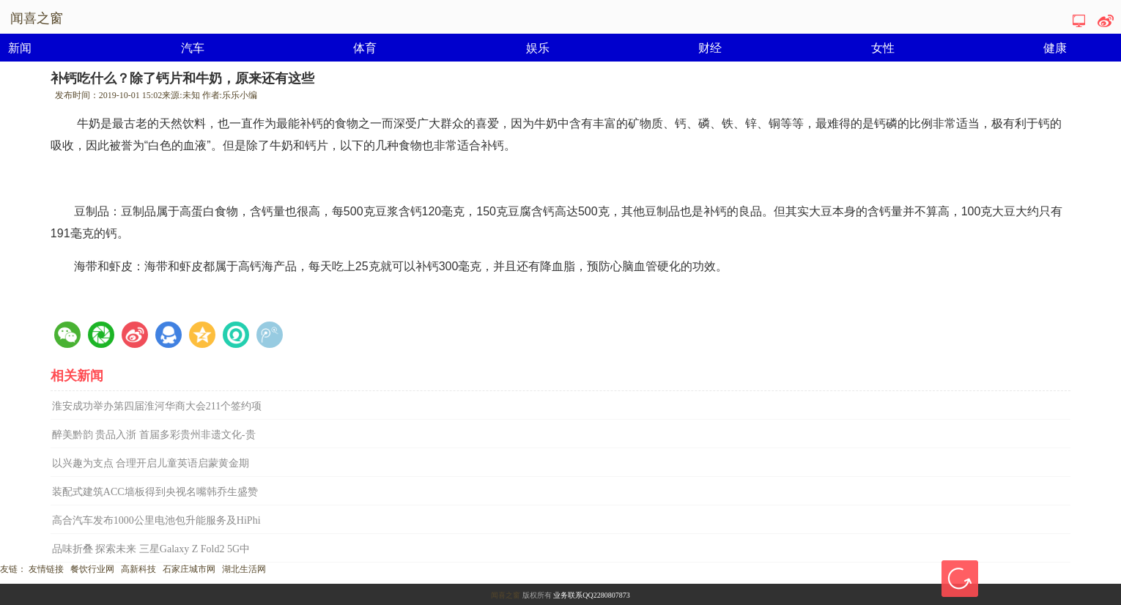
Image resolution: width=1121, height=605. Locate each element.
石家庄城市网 (189, 569)
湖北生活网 (244, 569)
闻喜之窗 (505, 595)
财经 (710, 48)
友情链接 (46, 569)
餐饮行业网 (92, 569)
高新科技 (138, 569)
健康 (1055, 48)
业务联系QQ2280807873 (591, 595)
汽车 (192, 48)
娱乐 (538, 48)
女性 (883, 48)
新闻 (20, 48)
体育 (365, 48)
